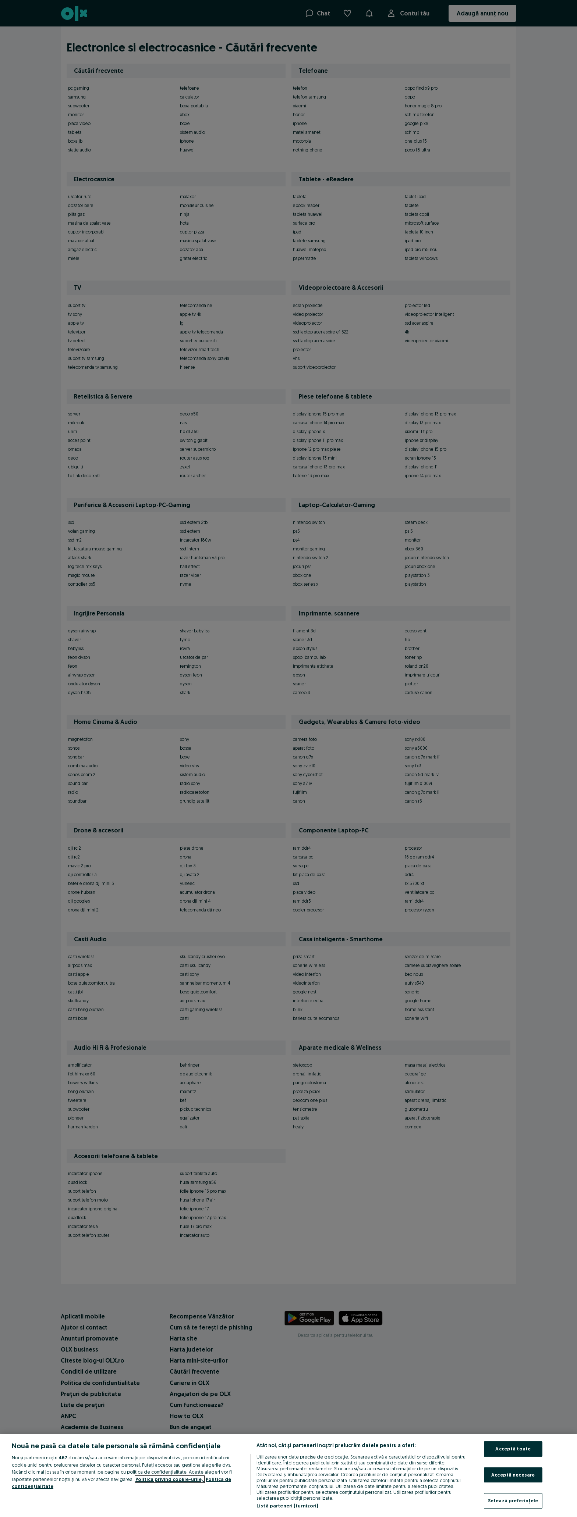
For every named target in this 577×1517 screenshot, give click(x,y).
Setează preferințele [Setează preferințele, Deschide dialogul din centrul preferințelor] (513, 1500)
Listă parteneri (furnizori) (287, 1506)
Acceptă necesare (513, 1475)
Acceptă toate (513, 1449)
